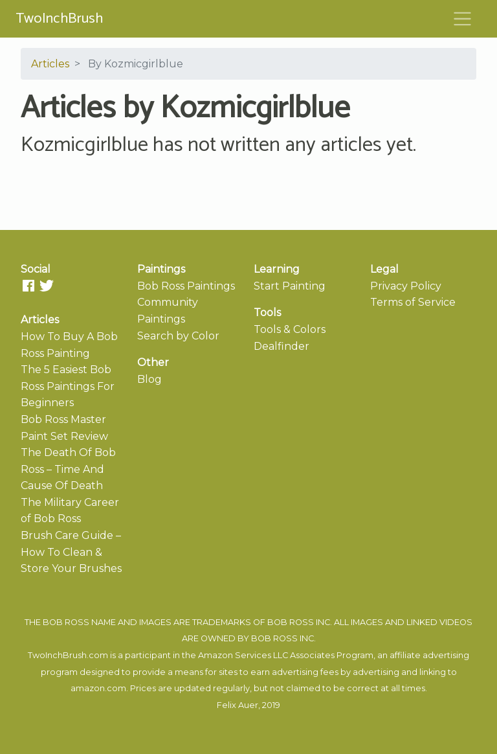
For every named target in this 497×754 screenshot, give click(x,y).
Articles (50, 64)
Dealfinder (281, 346)
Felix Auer (237, 705)
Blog (149, 379)
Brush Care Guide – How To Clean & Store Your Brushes (71, 552)
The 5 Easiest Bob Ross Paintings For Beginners (68, 386)
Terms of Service (413, 302)
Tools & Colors (290, 329)
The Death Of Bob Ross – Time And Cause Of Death (68, 469)
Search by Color (178, 336)
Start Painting (290, 286)
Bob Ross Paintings (186, 286)
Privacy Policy (405, 286)
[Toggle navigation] (462, 18)
